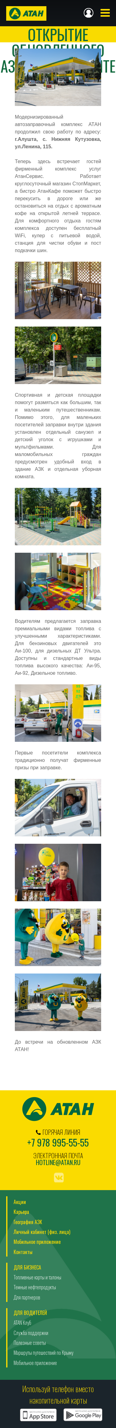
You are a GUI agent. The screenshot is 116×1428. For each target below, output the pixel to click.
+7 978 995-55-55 (58, 1142)
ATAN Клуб (22, 1322)
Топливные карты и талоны (37, 1277)
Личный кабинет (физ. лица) (42, 1232)
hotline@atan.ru (58, 1162)
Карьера (21, 1211)
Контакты (23, 1252)
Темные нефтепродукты (35, 1287)
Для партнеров (27, 1297)
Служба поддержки (31, 1333)
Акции (20, 1202)
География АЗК (28, 1222)
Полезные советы (30, 1342)
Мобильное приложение (37, 1241)
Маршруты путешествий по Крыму (43, 1352)
